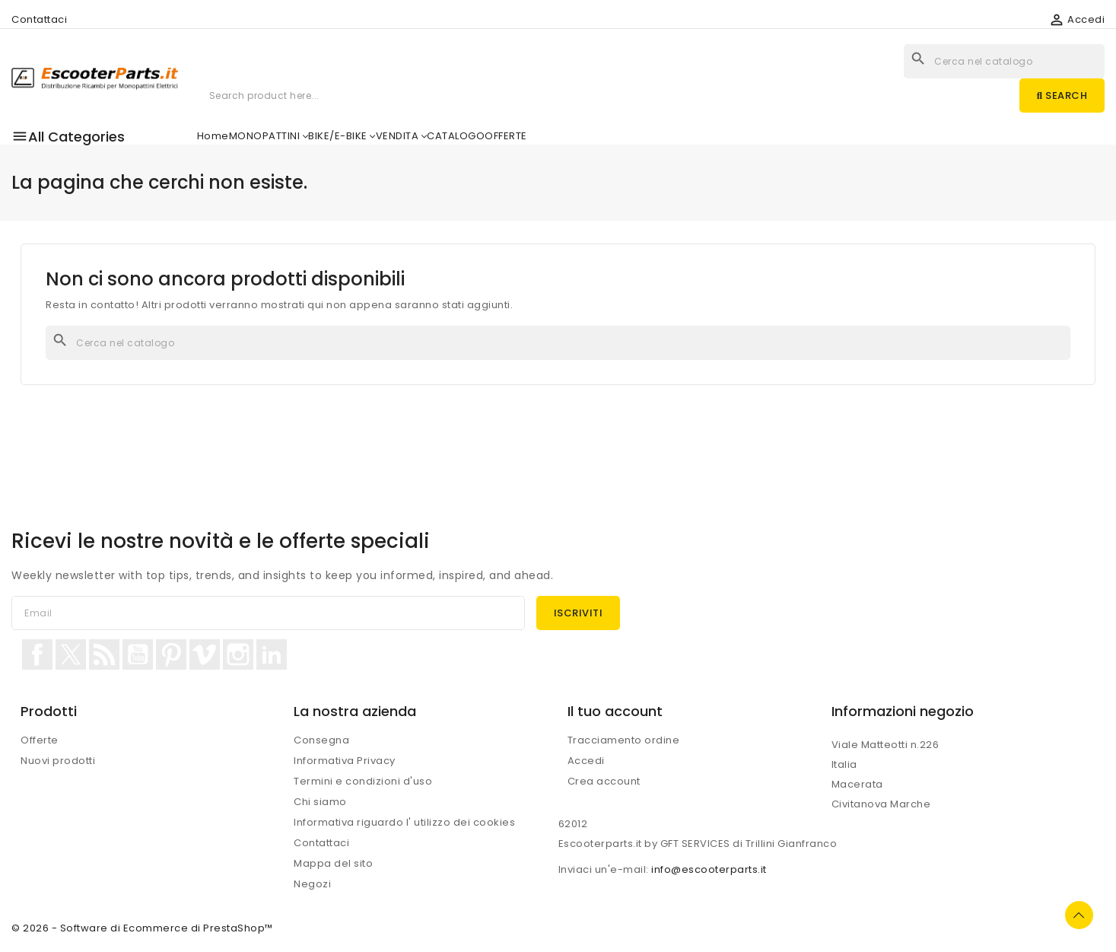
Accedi (586, 760)
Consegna (321, 740)
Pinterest (171, 654)
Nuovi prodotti (58, 760)
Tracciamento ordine (624, 740)
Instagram (238, 654)
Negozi (312, 884)
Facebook (37, 654)
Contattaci (39, 19)
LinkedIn (271, 654)
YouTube (137, 654)
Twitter (71, 654)
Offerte (40, 740)
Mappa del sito (333, 863)
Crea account (604, 781)
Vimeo (204, 654)
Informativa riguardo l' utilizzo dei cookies (404, 822)
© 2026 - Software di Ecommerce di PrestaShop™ (142, 928)
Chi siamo (320, 801)
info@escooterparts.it (709, 869)
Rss (104, 654)
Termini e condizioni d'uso (363, 781)
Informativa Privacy (345, 760)
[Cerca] (558, 343)
